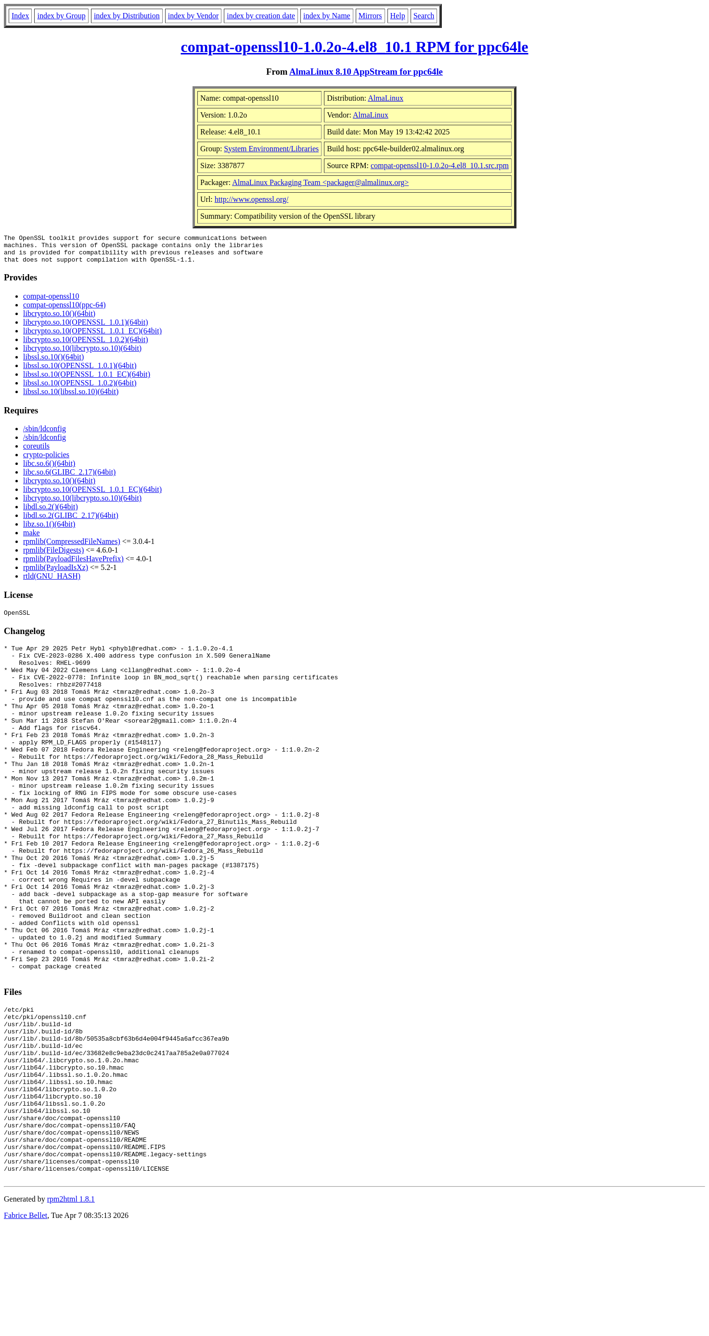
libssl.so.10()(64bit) (53, 362)
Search (424, 16)
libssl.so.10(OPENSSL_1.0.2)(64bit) (80, 388)
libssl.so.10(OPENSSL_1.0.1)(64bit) (80, 371)
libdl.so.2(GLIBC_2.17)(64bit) (70, 521)
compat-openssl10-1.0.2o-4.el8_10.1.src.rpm (440, 165)
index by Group (61, 16)
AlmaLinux (385, 98)
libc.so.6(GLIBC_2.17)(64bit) (69, 478)
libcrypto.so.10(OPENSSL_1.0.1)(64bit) (85, 328)
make (31, 538)
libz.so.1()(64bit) (49, 530)
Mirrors (370, 16)
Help (397, 16)
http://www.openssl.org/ (251, 199)
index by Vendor (193, 16)
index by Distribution (127, 16)
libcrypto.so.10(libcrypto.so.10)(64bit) (82, 354)
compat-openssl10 (51, 302)
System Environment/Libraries (271, 149)
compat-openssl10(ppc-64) (64, 310)
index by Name (326, 16)
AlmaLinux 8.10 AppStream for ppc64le (366, 71)
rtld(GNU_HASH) (51, 582)
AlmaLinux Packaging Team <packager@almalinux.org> (320, 182)
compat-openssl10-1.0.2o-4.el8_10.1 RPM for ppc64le (355, 46)
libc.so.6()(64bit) (49, 469)
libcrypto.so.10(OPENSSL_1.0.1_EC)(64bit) (92, 336)
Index (20, 16)
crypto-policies (46, 460)
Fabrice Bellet (25, 1324)
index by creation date (261, 16)
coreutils (36, 452)
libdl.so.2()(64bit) (50, 512)
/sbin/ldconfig (44, 434)
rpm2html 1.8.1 (71, 1307)
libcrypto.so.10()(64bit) (59, 319)
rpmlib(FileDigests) (53, 556)
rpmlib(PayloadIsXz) (55, 573)
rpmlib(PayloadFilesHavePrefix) (73, 564)
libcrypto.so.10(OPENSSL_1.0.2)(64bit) (85, 345)
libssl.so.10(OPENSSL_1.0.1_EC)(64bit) (86, 380)
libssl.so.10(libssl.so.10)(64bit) (70, 397)
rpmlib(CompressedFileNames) (71, 547)
